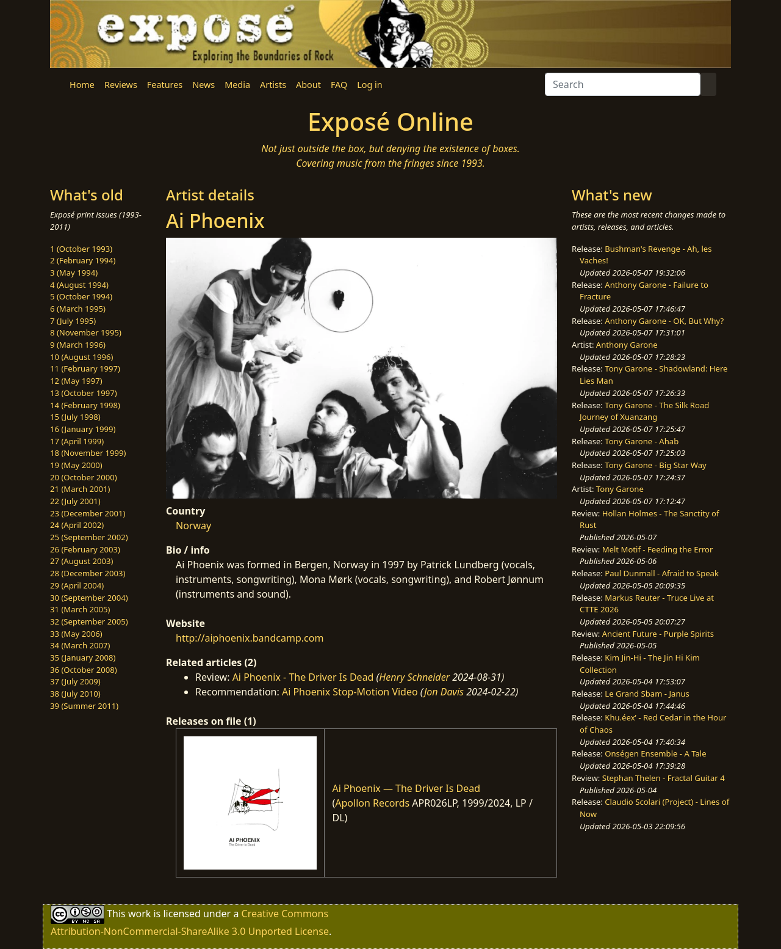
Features (164, 84)
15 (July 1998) (75, 416)
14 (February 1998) (85, 405)
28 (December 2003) (87, 573)
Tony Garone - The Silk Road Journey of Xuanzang (644, 411)
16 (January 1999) (82, 428)
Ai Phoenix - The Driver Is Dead (303, 677)
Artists (273, 84)
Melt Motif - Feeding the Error (657, 549)
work (139, 913)
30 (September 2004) (89, 597)
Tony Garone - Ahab (641, 441)
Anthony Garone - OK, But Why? (664, 320)
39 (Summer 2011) (84, 705)
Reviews (120, 84)
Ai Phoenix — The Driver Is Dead (406, 788)
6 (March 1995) (78, 308)
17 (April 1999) (77, 441)
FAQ (339, 84)
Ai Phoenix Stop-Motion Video (350, 691)
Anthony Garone (627, 344)
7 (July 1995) (73, 320)
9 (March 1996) (78, 344)
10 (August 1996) (81, 356)
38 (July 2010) (75, 693)
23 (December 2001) (87, 513)
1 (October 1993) (81, 248)
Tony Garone (620, 488)
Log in (369, 84)
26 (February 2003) (85, 549)
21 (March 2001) (80, 488)
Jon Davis (444, 691)
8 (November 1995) (85, 332)
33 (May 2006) (76, 633)
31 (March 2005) (80, 609)
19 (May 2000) (76, 465)
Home (82, 84)
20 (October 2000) (83, 477)
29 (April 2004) (77, 585)
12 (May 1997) (76, 380)
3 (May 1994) (74, 272)
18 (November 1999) (88, 452)
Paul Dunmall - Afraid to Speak (662, 573)
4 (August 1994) (79, 284)
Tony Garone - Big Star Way (655, 465)
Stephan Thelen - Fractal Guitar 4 (663, 777)
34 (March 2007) (80, 645)
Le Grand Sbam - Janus (647, 693)
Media (237, 84)
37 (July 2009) (75, 681)
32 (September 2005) (89, 621)
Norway (193, 525)
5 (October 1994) (81, 296)
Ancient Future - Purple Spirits (658, 633)
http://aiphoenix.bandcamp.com (249, 638)
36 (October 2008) (83, 669)
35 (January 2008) (82, 657)
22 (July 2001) (75, 501)
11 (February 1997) (85, 368)
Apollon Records (372, 803)
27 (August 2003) (81, 560)
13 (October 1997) (83, 392)
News (203, 84)
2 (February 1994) (82, 260)
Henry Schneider (414, 677)
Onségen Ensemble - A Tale (655, 753)
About (308, 84)
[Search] (622, 84)
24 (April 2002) (77, 524)
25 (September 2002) (89, 537)
